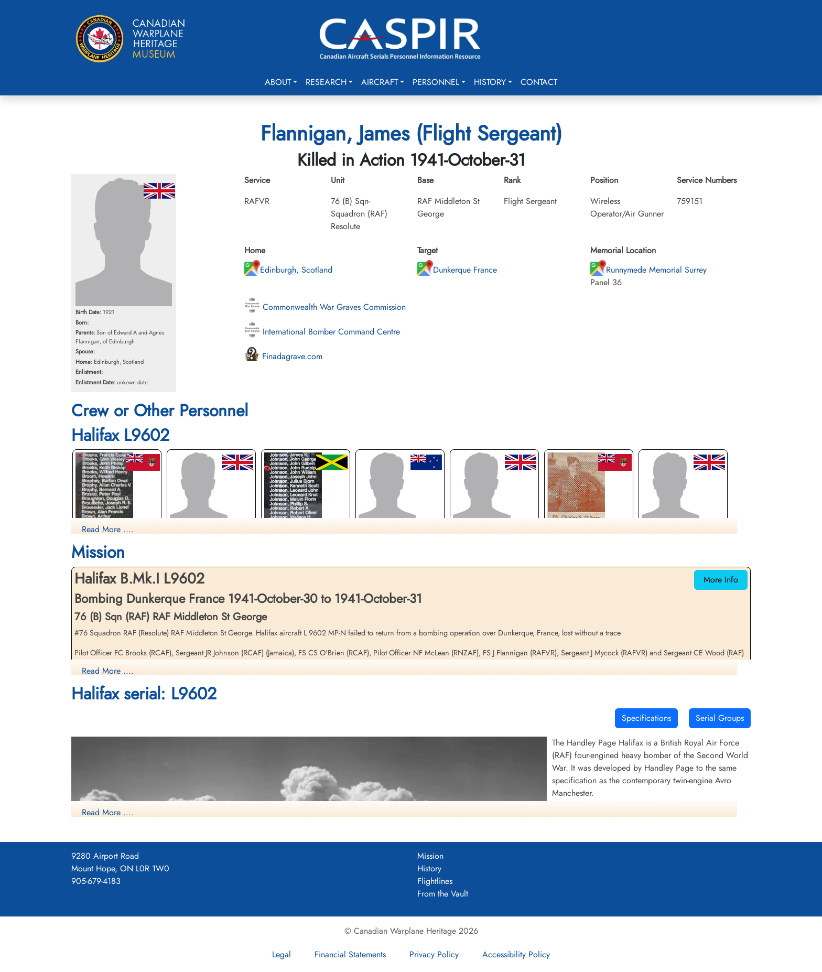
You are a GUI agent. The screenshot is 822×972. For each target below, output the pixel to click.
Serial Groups (720, 718)
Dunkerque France (457, 270)
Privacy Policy (434, 954)
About (278, 82)
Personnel (436, 82)
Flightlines (434, 881)
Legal (281, 954)
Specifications (646, 718)
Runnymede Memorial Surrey (648, 270)
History (490, 82)
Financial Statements (350, 954)
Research (326, 82)
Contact (539, 82)
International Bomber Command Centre (322, 332)
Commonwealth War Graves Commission (325, 307)
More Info (721, 580)
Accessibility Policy (516, 954)
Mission (430, 856)
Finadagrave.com (283, 356)
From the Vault (442, 894)
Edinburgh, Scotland (288, 270)
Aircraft (379, 82)
